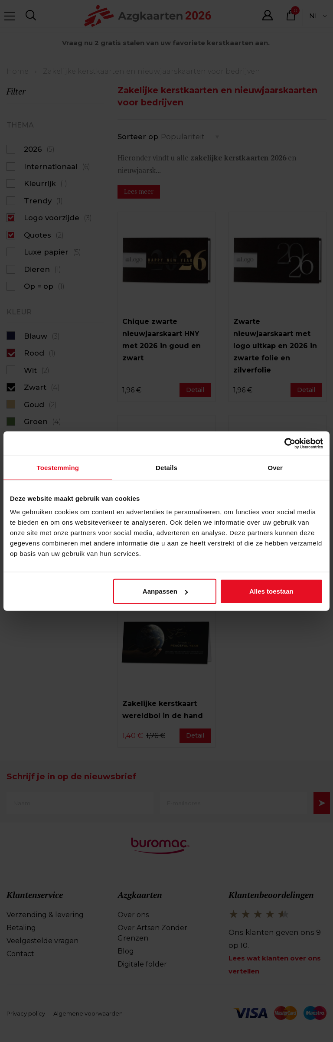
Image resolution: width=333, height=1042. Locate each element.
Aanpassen (165, 592)
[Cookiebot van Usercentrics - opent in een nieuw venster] (285, 443)
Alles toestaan (271, 592)
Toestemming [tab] (58, 468)
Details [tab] (166, 468)
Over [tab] (275, 468)
